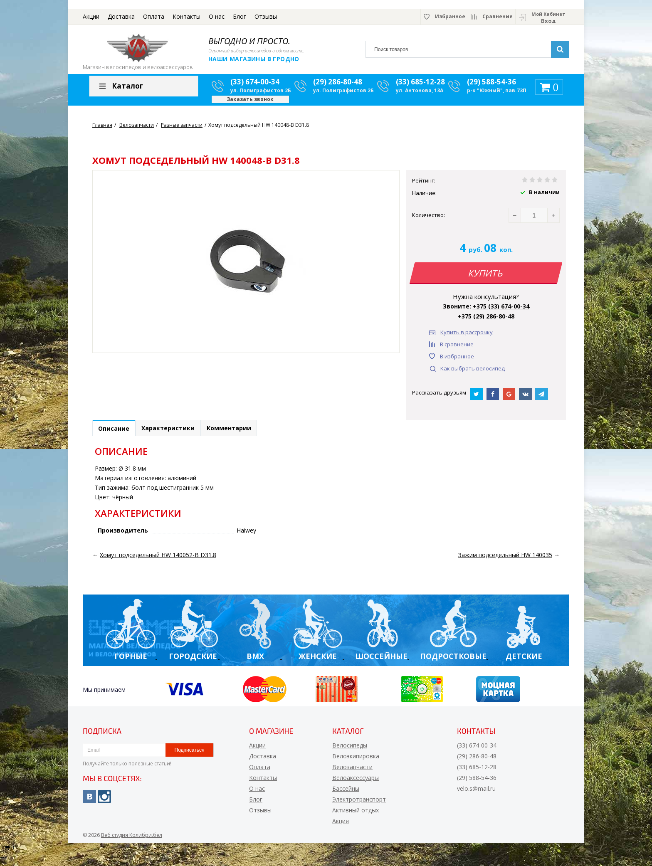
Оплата (153, 16)
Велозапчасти (352, 772)
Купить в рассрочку (466, 335)
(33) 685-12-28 (420, 85)
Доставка (121, 16)
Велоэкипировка (355, 761)
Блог (239, 16)
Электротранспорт (359, 804)
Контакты (186, 16)
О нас (217, 16)
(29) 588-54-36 (491, 85)
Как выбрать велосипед (472, 371)
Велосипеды (349, 750)
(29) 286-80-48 (337, 85)
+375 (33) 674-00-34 (501, 309)
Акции (91, 16)
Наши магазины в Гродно (253, 59)
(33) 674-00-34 (254, 85)
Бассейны (345, 793)
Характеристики (173, 433)
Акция (340, 826)
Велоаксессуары (355, 783)
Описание (115, 433)
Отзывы (265, 16)
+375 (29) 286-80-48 (486, 319)
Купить (486, 276)
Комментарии (238, 433)
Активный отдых (355, 815)
